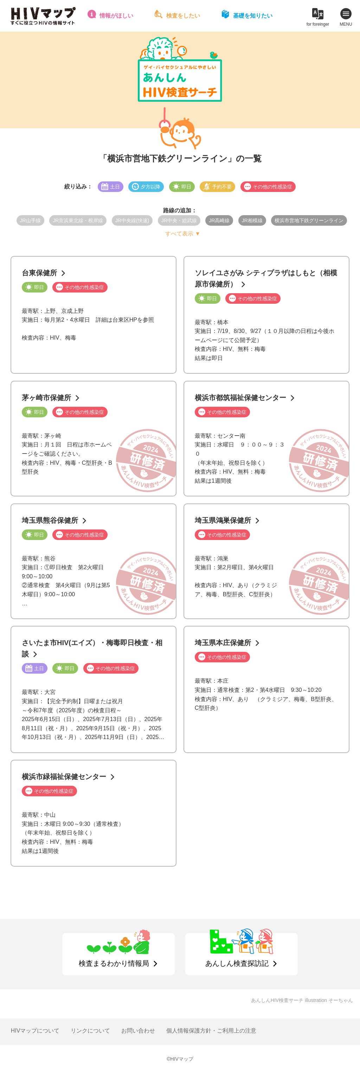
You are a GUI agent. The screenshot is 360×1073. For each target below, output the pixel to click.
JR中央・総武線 (179, 220)
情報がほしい (116, 16)
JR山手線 (30, 220)
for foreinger (318, 24)
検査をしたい (183, 16)
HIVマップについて (35, 1031)
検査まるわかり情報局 (114, 963)
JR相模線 (252, 220)
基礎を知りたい (252, 16)
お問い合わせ (138, 1031)
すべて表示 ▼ (182, 234)
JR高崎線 (219, 220)
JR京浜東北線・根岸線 (78, 220)
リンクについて (90, 1031)
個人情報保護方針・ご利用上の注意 (211, 1031)
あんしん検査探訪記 (237, 963)
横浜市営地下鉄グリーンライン (309, 220)
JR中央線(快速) (132, 220)
